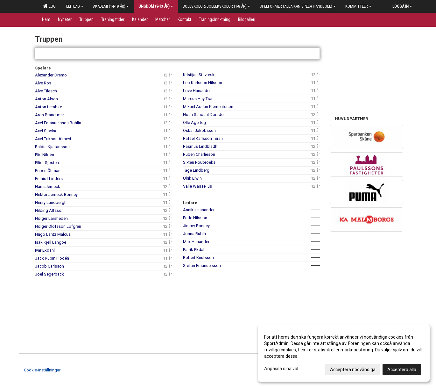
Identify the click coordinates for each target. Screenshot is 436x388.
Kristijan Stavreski (199, 74)
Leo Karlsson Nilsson (202, 82)
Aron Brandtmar (49, 114)
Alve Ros (43, 83)
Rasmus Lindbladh (200, 146)
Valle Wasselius (197, 186)
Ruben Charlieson (199, 154)
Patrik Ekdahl (195, 249)
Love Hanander (197, 90)
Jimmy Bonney (196, 225)
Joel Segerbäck (49, 274)
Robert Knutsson (198, 257)
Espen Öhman (47, 170)
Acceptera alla (401, 369)
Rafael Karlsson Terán (203, 138)
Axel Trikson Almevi (53, 138)
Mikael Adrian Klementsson (208, 106)
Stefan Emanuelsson (202, 265)
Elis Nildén (44, 154)
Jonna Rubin (194, 233)
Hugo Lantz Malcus (53, 234)
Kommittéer (358, 6)
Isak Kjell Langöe (50, 242)
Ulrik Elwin (192, 178)
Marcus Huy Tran (198, 98)
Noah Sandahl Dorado (203, 114)
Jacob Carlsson (49, 266)
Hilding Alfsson (49, 210)
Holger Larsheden (51, 218)
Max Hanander (196, 241)
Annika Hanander (198, 209)
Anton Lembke (48, 106)
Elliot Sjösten (47, 162)
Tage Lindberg (196, 170)
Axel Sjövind (46, 130)
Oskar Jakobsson (199, 130)
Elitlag (74, 6)
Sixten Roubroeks (199, 162)
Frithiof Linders (49, 178)
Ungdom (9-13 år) (155, 6)
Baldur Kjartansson (52, 146)
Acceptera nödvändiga (353, 369)
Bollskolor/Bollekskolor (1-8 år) (216, 6)
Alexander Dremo (51, 75)
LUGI (50, 6)
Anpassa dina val (281, 368)
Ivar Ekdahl (45, 250)
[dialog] (344, 353)
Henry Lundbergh (51, 202)
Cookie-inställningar (42, 370)
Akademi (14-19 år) (111, 6)
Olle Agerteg (194, 122)
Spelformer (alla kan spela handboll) (298, 6)
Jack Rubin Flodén (52, 258)
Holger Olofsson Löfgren (58, 226)
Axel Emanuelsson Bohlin (58, 122)
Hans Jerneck (47, 186)
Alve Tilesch (46, 91)
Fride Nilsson (195, 217)
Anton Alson (46, 99)
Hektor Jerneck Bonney (56, 194)
